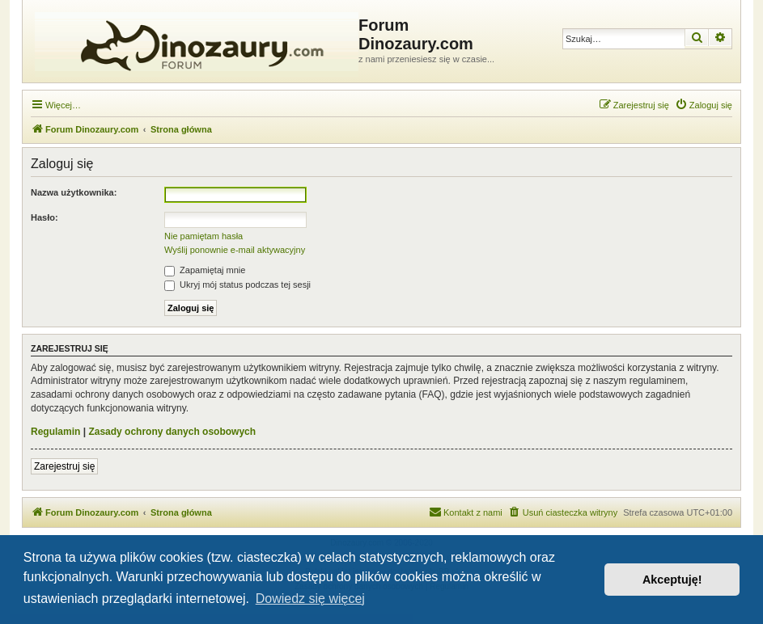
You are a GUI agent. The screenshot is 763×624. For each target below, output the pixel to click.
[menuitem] (703, 105)
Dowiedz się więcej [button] (310, 598)
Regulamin (55, 431)
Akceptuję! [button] (672, 579)
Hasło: (44, 217)
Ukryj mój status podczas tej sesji (237, 284)
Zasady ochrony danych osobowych (172, 431)
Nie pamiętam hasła (203, 236)
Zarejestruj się (64, 466)
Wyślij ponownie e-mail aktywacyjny (234, 250)
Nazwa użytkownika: (74, 192)
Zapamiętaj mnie (204, 270)
